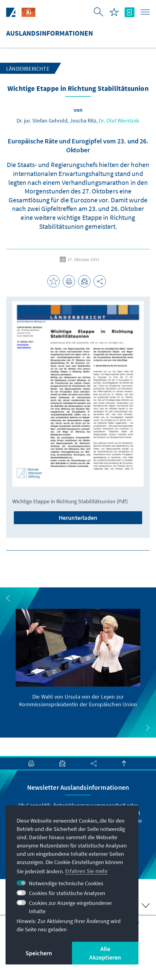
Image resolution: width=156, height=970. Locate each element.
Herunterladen (78, 517)
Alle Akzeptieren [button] (105, 953)
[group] (78, 659)
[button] (8, 598)
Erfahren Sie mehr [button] (86, 871)
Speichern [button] (39, 953)
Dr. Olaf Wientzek (119, 120)
